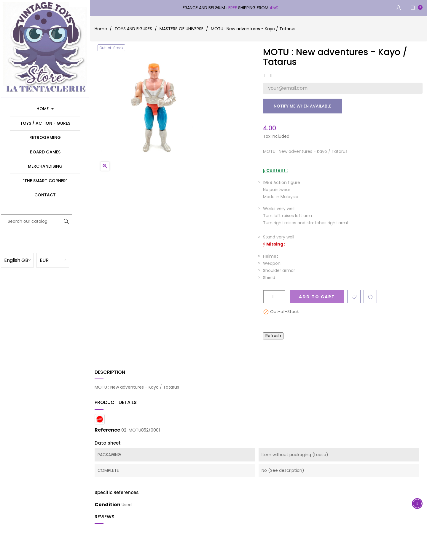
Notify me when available (302, 106)
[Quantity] (274, 296)
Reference (107, 430)
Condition (107, 504)
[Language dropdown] (25, 259)
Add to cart (317, 297)
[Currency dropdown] (60, 259)
